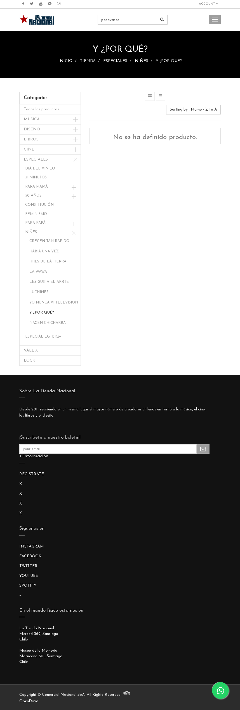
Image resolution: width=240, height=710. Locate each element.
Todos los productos (41, 109)
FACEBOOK (30, 556)
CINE (29, 149)
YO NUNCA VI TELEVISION (53, 302)
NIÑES (141, 61)
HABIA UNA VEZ (44, 251)
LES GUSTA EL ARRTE (49, 282)
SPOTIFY (27, 586)
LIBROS (31, 139)
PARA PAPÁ (35, 223)
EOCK (29, 360)
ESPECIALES (115, 61)
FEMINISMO (36, 214)
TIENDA (88, 61)
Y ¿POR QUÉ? (169, 61)
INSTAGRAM (31, 546)
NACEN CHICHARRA (47, 323)
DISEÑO (32, 129)
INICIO (65, 61)
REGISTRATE (31, 474)
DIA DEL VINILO (40, 168)
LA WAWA (38, 272)
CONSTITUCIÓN (39, 205)
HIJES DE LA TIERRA (47, 261)
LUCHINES (38, 292)
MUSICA (32, 119)
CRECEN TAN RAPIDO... (50, 241)
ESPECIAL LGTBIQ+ (43, 336)
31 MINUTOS (36, 177)
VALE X (31, 350)
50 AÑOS (33, 195)
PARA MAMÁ (36, 186)
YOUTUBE (28, 576)
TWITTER (28, 566)
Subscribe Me (203, 449)
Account (208, 4)
